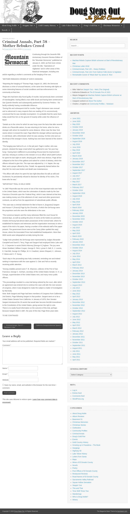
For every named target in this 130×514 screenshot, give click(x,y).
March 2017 (77, 185)
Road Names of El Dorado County (85, 477)
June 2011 (76, 354)
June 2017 (76, 179)
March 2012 (77, 328)
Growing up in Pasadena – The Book (86, 445)
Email (5, 374)
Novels (5, 30)
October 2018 (77, 136)
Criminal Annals (8, 38)
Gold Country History (47, 26)
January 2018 (77, 159)
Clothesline (76, 428)
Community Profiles (79, 431)
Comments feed (78, 396)
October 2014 (77, 248)
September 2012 (78, 311)
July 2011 (76, 351)
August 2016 (77, 196)
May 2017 (76, 182)
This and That (77, 488)
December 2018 (78, 133)
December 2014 (78, 245)
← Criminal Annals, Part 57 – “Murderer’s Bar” (14, 326)
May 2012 (76, 322)
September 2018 (78, 139)
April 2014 (76, 262)
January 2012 (77, 334)
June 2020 (76, 121)
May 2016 (76, 202)
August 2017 (77, 173)
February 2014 (78, 268)
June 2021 (76, 118)
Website (5, 380)
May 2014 (76, 259)
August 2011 (77, 348)
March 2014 (77, 265)
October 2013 (77, 279)
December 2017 (78, 162)
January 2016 (77, 213)
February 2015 (78, 239)
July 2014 (76, 253)
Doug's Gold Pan (78, 436)
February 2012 (78, 331)
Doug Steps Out (19, 511)
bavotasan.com (122, 511)
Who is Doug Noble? (80, 497)
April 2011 (76, 360)
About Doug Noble (9, 26)
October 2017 (77, 167)
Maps (74, 459)
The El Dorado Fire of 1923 (100, 92)
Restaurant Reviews (80, 474)
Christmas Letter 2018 (80, 66)
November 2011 (78, 340)
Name (5, 368)
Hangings (76, 448)
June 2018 (76, 147)
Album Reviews (78, 416)
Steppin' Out (77, 485)
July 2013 (76, 288)
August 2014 (77, 251)
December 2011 (78, 337)
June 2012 (76, 319)
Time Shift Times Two (80, 491)
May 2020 (76, 124)
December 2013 (78, 274)
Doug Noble (8, 49)
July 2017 (76, 176)
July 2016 (76, 199)
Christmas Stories (79, 425)
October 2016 (77, 190)
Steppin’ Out (28, 26)
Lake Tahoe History (70, 26)
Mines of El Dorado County (82, 462)
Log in (74, 390)
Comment (6, 345)
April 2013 (76, 296)
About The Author (95, 101)
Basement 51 (77, 419)
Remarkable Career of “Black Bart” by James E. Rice (92, 75)
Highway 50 (76, 451)
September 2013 (78, 282)
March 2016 (77, 207)
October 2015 (77, 222)
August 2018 (77, 141)
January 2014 (77, 271)
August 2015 (77, 225)
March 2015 (77, 236)
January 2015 (77, 242)
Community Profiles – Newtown (101, 104)
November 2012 (78, 305)
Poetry (74, 468)
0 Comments (27, 49)
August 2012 (77, 314)
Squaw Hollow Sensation (81, 482)
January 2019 (77, 130)
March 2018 (77, 156)
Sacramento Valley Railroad (83, 480)
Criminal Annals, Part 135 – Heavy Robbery (88, 69)
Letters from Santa (79, 457)
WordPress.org (78, 399)
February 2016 (78, 210)
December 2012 (78, 302)
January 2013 (77, 299)
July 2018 (76, 144)
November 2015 (78, 219)
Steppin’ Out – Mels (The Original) (96, 89)
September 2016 (78, 193)
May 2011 (76, 357)
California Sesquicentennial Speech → (48, 326)
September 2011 (78, 345)
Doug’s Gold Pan (90, 26)
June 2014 (76, 256)
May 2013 (76, 294)
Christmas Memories (111, 26)
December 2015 (78, 216)
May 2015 (76, 230)
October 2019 (77, 127)
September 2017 (78, 170)
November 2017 (78, 164)
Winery (75, 500)
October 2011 (77, 342)
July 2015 (76, 228)
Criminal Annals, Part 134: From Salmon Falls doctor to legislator (96, 72)
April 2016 (76, 205)
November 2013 (78, 276)
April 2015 (76, 233)
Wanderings (77, 494)
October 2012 (77, 308)
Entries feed (77, 393)
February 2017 (78, 187)
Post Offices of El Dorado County (84, 471)
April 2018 (76, 153)
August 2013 (77, 285)
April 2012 (76, 325)
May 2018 (76, 150)
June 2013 (76, 291)
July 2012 (76, 317)
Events (75, 439)
